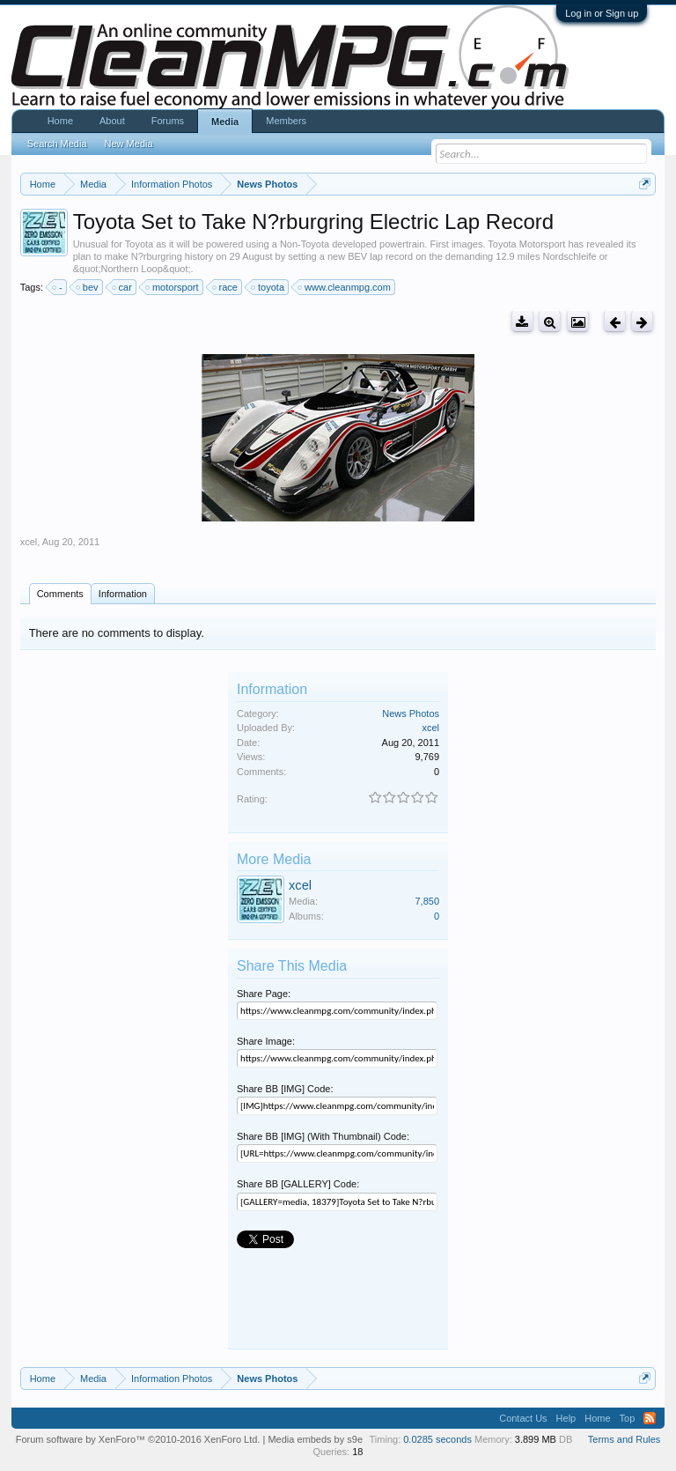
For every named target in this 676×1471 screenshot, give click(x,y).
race (226, 287)
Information (123, 593)
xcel (29, 541)
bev (88, 287)
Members (286, 120)
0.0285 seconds (437, 1439)
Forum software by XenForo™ (138, 1439)
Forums (167, 120)
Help (566, 1418)
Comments (60, 593)
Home (60, 120)
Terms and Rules (624, 1439)
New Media (129, 143)
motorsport (173, 287)
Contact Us (523, 1418)
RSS (649, 1418)
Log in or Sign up (601, 13)
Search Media (57, 143)
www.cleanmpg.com (345, 287)
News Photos (410, 713)
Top (628, 1418)
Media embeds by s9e (315, 1439)
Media (225, 121)
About (112, 120)
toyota (268, 287)
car (123, 287)
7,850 (427, 901)
